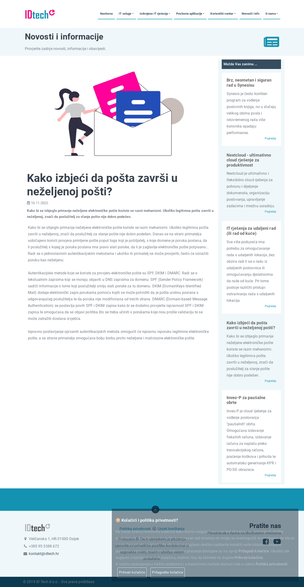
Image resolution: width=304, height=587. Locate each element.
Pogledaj (270, 138)
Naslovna (106, 13)
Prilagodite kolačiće (167, 572)
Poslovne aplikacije (189, 13)
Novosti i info (250, 13)
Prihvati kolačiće (132, 572)
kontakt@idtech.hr (44, 553)
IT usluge (125, 13)
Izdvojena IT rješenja (154, 13)
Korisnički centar (221, 13)
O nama (270, 13)
